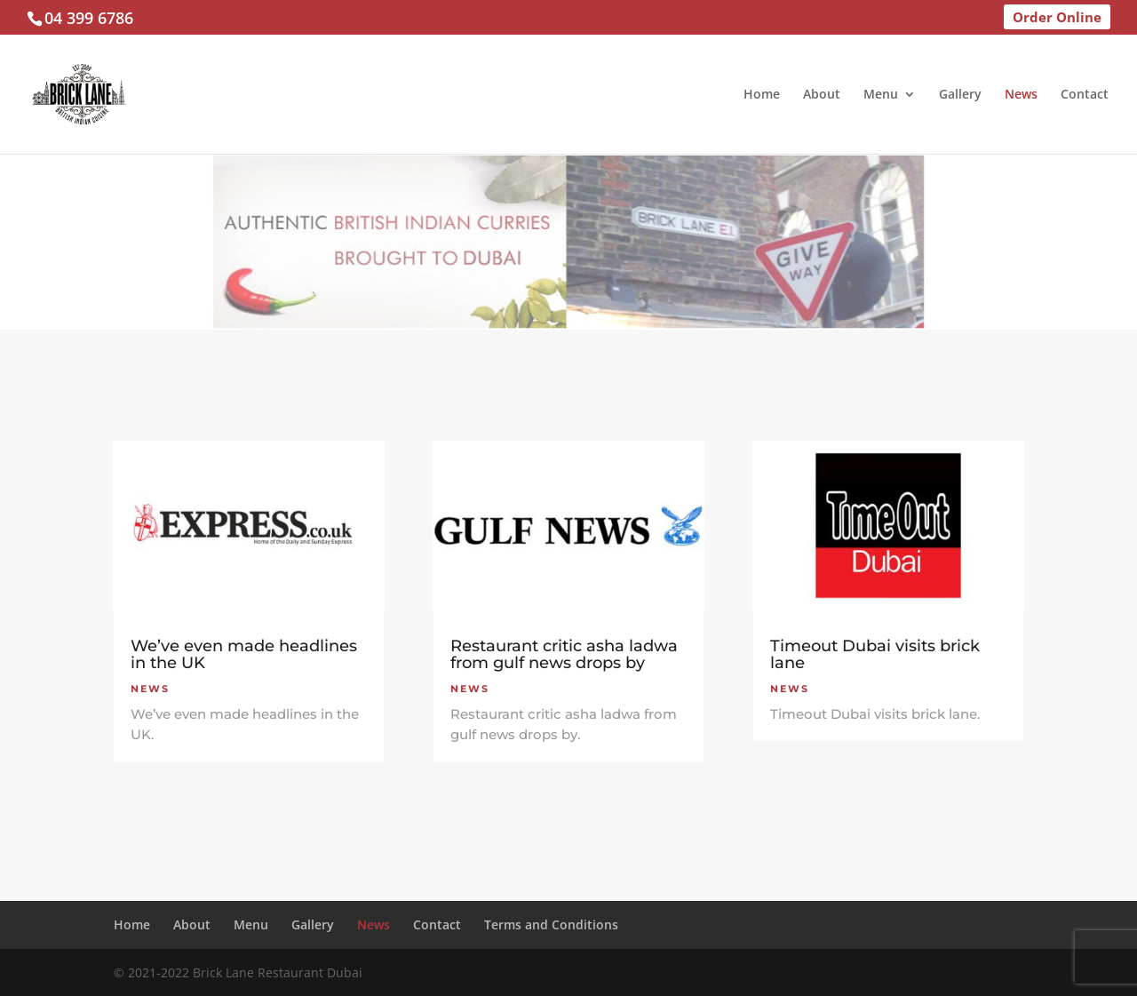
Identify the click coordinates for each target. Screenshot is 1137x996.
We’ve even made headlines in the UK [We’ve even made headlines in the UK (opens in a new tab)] (244, 654)
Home (761, 95)
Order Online (1057, 17)
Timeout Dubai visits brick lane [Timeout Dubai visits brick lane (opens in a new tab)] (875, 654)
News (1021, 95)
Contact (1085, 95)
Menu (880, 95)
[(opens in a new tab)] (249, 525)
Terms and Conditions (551, 924)
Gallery (960, 95)
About (821, 95)
